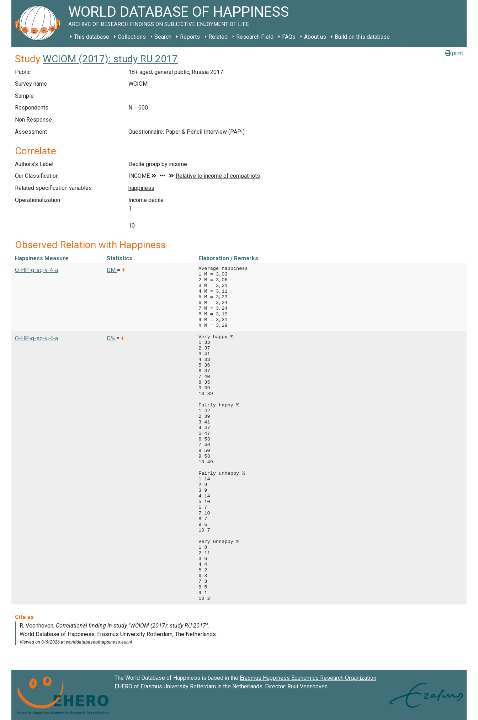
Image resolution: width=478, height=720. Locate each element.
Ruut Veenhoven (307, 686)
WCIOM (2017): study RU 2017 (110, 59)
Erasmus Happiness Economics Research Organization (308, 677)
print (454, 53)
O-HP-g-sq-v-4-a (36, 270)
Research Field (254, 36)
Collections (132, 36)
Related (218, 36)
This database (91, 36)
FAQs (289, 36)
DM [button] (112, 270)
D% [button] (111, 338)
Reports (190, 36)
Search (162, 36)
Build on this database (362, 36)
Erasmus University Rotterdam (178, 686)
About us (315, 36)
